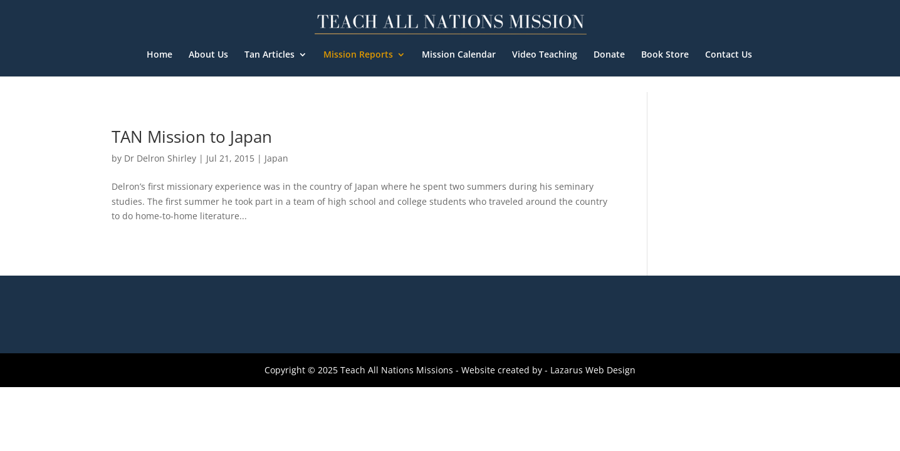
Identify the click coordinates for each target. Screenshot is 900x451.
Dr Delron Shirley (160, 158)
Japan (276, 158)
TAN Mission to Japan (192, 136)
